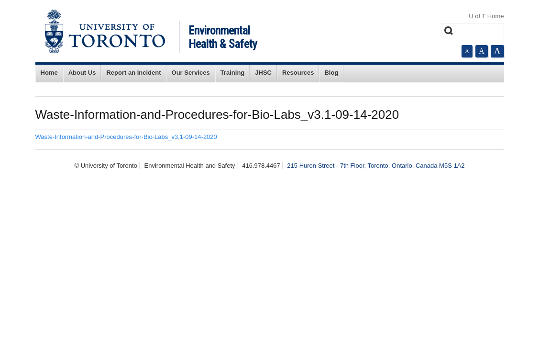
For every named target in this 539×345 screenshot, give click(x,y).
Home (49, 72)
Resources (298, 72)
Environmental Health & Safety (223, 37)
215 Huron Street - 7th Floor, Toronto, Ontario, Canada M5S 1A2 (375, 165)
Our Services (191, 72)
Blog (331, 72)
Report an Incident (133, 72)
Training (232, 72)
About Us (82, 72)
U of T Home (486, 16)
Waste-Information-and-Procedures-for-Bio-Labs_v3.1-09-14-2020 (126, 136)
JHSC (263, 72)
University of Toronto (105, 31)
